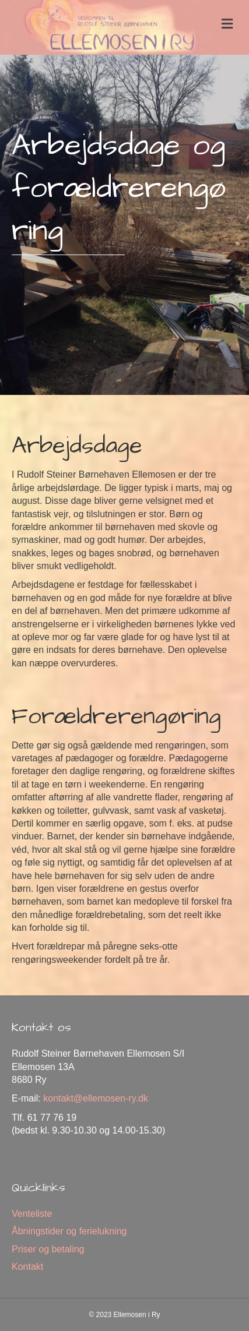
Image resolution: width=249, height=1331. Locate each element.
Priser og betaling (48, 1249)
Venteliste (32, 1214)
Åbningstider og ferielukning (69, 1231)
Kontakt (27, 1267)
